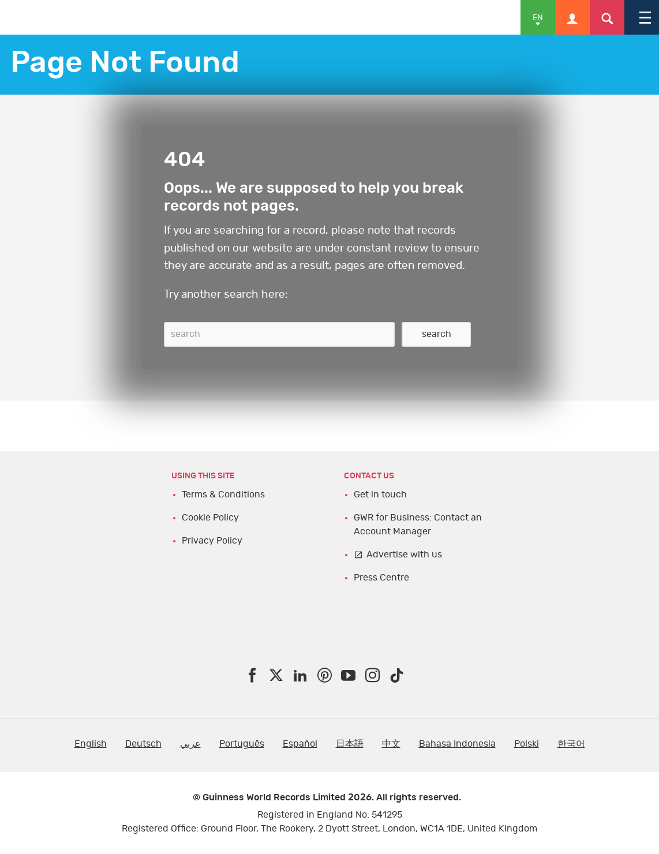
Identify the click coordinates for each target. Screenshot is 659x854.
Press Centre (381, 577)
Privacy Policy (212, 540)
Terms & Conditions (223, 494)
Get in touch (380, 494)
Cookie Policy (210, 517)
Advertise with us (404, 554)
